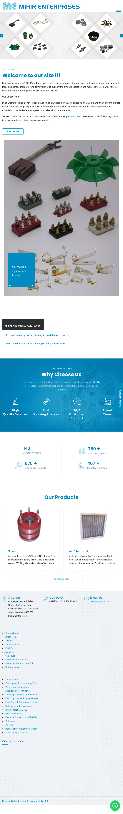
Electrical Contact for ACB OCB (21, 717)
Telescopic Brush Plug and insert (21, 698)
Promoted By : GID (39, 801)
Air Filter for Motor (81, 551)
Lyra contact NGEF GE (16, 709)
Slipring (12, 551)
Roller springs (12, 667)
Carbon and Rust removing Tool (21, 683)
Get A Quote (61, 579)
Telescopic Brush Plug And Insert (21, 694)
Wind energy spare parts (17, 687)
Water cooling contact (16, 732)
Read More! (13, 131)
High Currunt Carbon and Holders (21, 702)
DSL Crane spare (13, 713)
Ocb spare (10, 721)
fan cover (10, 655)
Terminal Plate (12, 644)
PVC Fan (9, 648)
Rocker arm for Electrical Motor (21, 728)
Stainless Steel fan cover (17, 691)
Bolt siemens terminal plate (19, 706)
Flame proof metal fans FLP (19, 663)
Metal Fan (10, 652)
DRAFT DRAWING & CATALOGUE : (23, 326)
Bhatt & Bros (75, 116)
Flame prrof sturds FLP (16, 659)
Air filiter (9, 725)
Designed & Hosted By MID (15, 801)
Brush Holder (11, 637)
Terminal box (11, 679)
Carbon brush (12, 633)
